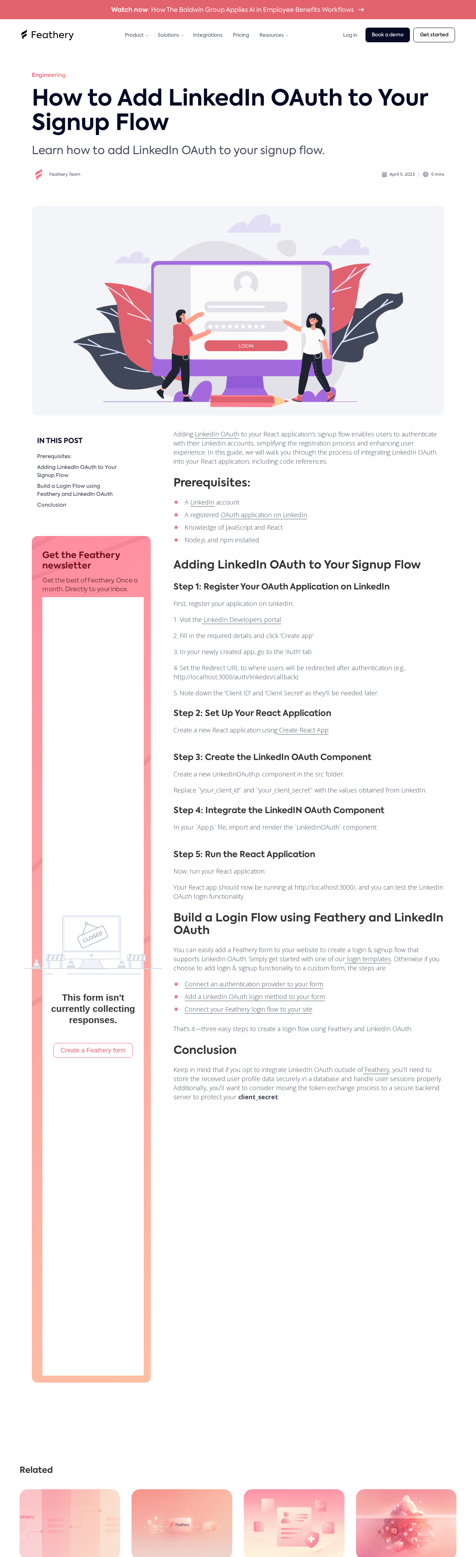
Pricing (241, 35)
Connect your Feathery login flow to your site (248, 1009)
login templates (368, 959)
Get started (434, 34)
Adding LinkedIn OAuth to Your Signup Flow (77, 471)
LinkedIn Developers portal (241, 619)
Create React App (302, 730)
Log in (350, 35)
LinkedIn (202, 502)
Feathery (376, 1069)
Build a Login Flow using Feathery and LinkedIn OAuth (75, 490)
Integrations (207, 35)
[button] (136, 34)
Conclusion (51, 504)
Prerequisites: (54, 456)
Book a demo (388, 34)
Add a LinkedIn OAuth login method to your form (255, 996)
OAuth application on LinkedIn (264, 514)
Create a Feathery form (93, 1050)
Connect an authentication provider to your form (254, 984)
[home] (47, 35)
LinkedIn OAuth (217, 434)
